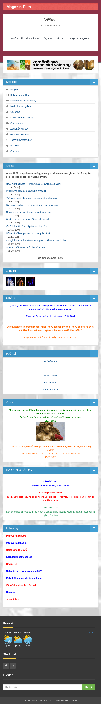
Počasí (91, 632)
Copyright (27, 700)
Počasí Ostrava (50, 382)
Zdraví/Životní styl (19, 128)
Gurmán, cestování (19, 134)
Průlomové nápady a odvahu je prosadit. (26, 191)
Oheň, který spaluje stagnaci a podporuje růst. (29, 212)
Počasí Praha (50, 361)
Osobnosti (15, 112)
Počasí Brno (50, 375)
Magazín (14, 89)
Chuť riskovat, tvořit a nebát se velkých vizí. (28, 219)
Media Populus (71, 700)
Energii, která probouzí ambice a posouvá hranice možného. (36, 240)
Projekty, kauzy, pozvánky (23, 100)
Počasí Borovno (50, 389)
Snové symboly (52, 25)
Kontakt (59, 700)
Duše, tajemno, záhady (22, 117)
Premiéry (14, 145)
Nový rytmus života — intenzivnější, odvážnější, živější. (33, 184)
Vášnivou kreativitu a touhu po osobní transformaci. (31, 198)
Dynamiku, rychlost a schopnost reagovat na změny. (32, 205)
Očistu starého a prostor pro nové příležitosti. (28, 233)
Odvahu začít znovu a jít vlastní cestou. (25, 247)
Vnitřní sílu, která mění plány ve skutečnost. (28, 226)
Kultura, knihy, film (19, 95)
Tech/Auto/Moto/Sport (21, 140)
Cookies (14, 151)
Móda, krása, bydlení (20, 106)
